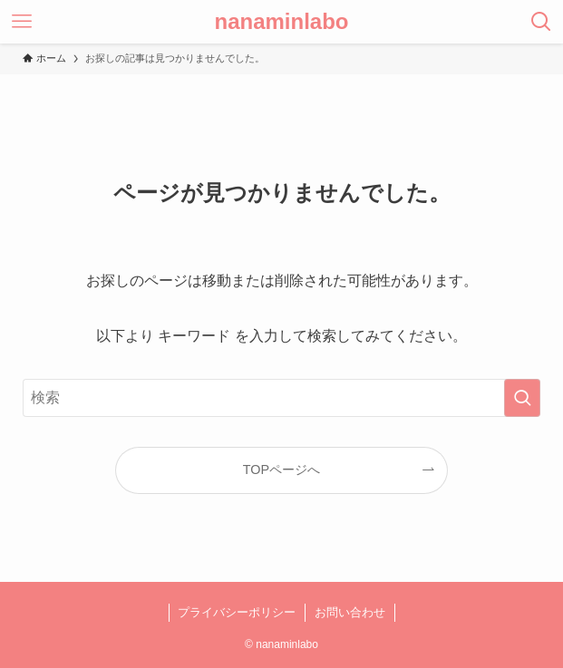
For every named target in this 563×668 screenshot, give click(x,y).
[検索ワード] (281, 398)
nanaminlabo (281, 22)
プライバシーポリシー (237, 612)
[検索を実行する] (522, 398)
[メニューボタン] (22, 22)
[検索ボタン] (541, 22)
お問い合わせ (350, 612)
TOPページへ (281, 469)
